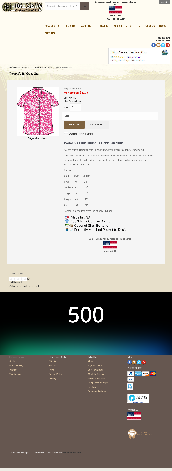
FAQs (51, 369)
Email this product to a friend (81, 134)
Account (165, 2)
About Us (105, 25)
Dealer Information (96, 377)
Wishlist (13, 369)
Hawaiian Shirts (53, 25)
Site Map (92, 386)
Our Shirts (130, 25)
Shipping (53, 360)
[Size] (110, 116)
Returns (52, 365)
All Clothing (71, 25)
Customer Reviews (97, 390)
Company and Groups (98, 382)
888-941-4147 (164, 40)
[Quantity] (75, 107)
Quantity (65, 108)
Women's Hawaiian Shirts (42, 67)
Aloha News (50, 32)
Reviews (162, 25)
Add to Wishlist (96, 124)
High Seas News (96, 365)
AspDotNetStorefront (72, 452)
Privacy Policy (55, 373)
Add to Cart (74, 124)
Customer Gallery (147, 25)
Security (52, 377)
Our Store (117, 25)
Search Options (88, 25)
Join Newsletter (95, 369)
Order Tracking (16, 365)
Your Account (15, 373)
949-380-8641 (164, 37)
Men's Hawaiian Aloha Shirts (20, 67)
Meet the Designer (97, 373)
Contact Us (14, 360)
